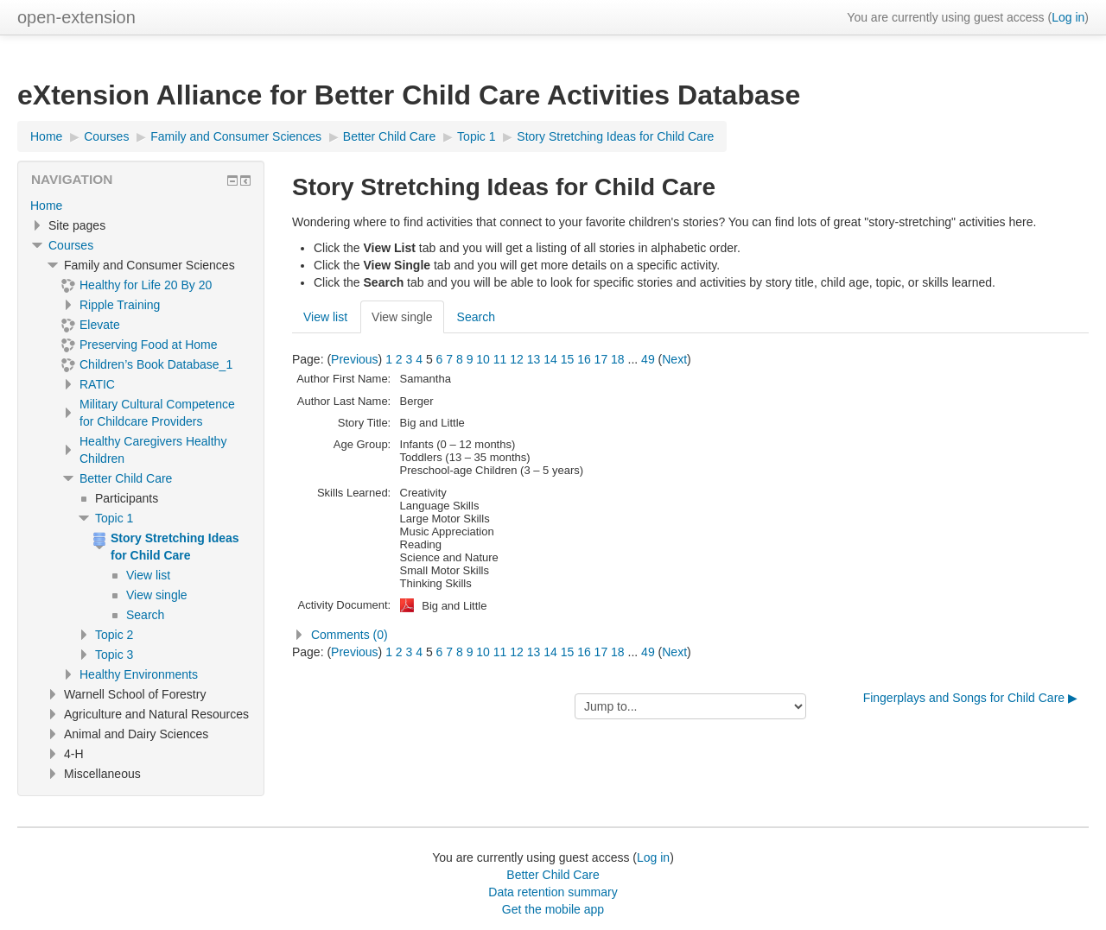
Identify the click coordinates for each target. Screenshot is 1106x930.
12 (517, 359)
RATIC (97, 384)
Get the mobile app (553, 909)
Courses (70, 245)
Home (46, 205)
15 (568, 359)
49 (648, 359)
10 (483, 359)
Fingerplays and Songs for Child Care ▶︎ (970, 698)
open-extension (76, 17)
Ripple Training (119, 305)
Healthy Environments (138, 674)
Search (476, 317)
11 (500, 359)
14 (550, 359)
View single (402, 317)
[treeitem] (140, 205)
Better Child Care (125, 478)
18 (618, 359)
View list (325, 317)
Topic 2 (114, 635)
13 (534, 359)
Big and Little (454, 605)
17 (601, 359)
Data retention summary (552, 892)
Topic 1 (114, 518)
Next (674, 359)
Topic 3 (114, 654)
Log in (1068, 17)
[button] (690, 634)
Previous (354, 359)
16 (584, 359)
